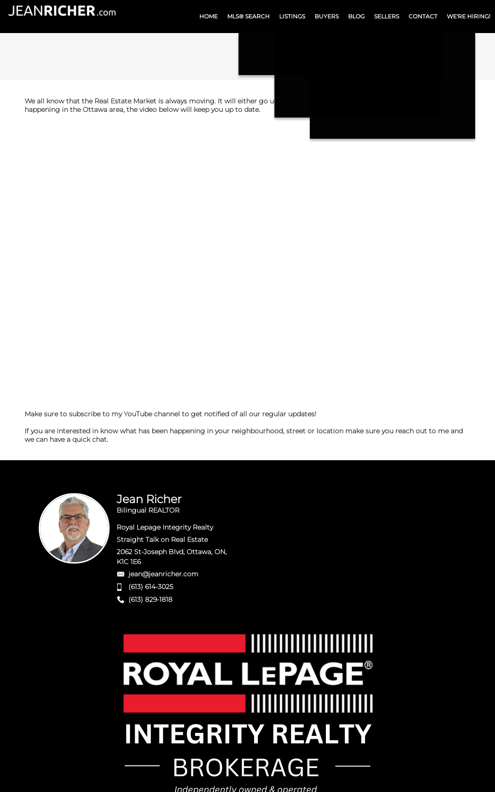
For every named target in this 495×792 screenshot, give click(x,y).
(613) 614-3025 (150, 586)
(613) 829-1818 (150, 599)
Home (446, 57)
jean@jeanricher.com (163, 574)
